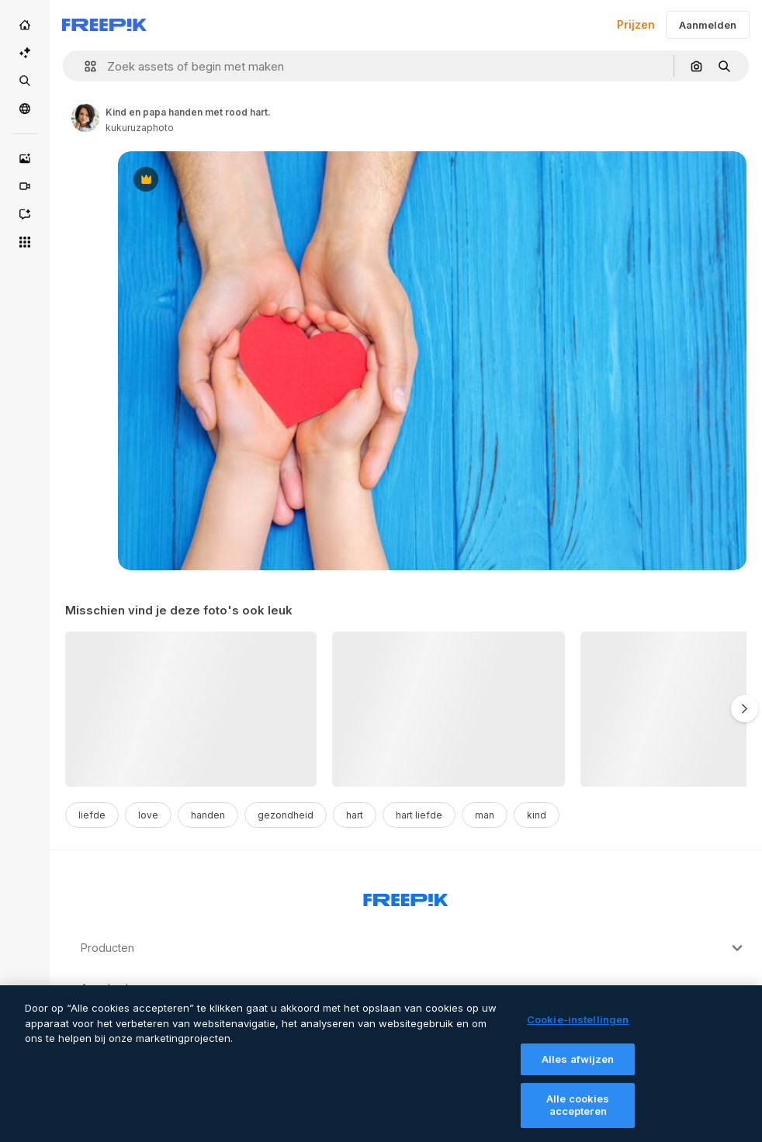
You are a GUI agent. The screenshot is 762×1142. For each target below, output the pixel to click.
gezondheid (285, 815)
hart (354, 815)
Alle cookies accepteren (578, 1114)
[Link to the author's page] (85, 118)
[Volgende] (744, 709)
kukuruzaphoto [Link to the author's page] (140, 127)
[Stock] (24, 80)
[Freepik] (104, 25)
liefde (92, 815)
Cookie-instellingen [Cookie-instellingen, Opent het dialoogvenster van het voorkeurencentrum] (578, 1029)
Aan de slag (413, 988)
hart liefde (419, 815)
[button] (84, 66)
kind (536, 815)
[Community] (24, 108)
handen (208, 815)
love (148, 815)
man (484, 815)
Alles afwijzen (578, 1068)
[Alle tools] (24, 242)
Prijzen (636, 24)
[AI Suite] (24, 52)
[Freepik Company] (405, 897)
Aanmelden (707, 25)
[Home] (24, 24)
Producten (413, 948)
